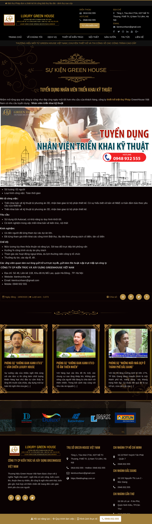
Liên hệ (139, 37)
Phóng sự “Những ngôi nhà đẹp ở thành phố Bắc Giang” (127, 364)
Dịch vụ (52, 37)
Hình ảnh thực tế (87, 519)
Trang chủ (15, 37)
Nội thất (94, 37)
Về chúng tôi (34, 37)
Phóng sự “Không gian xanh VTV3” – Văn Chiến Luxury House (23, 364)
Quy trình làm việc (64, 519)
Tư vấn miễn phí (89, 26)
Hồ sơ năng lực (41, 519)
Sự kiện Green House (76, 70)
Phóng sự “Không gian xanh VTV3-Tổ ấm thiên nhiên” (75, 364)
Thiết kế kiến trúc (72, 37)
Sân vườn (110, 37)
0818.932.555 (88, 13)
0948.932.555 (88, 20)
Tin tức (125, 37)
